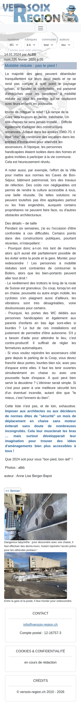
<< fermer (12, 491)
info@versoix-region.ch (40, 624)
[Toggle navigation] (40, 28)
